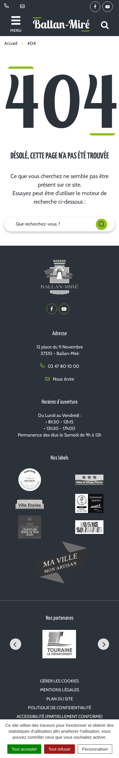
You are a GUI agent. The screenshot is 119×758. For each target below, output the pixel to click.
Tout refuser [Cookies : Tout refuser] (59, 749)
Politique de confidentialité (59, 707)
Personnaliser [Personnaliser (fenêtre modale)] (95, 749)
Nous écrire (59, 379)
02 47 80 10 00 (59, 366)
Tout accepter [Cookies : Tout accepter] (24, 749)
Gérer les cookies (59, 681)
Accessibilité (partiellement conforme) (60, 716)
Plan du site (59, 698)
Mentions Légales (59, 689)
